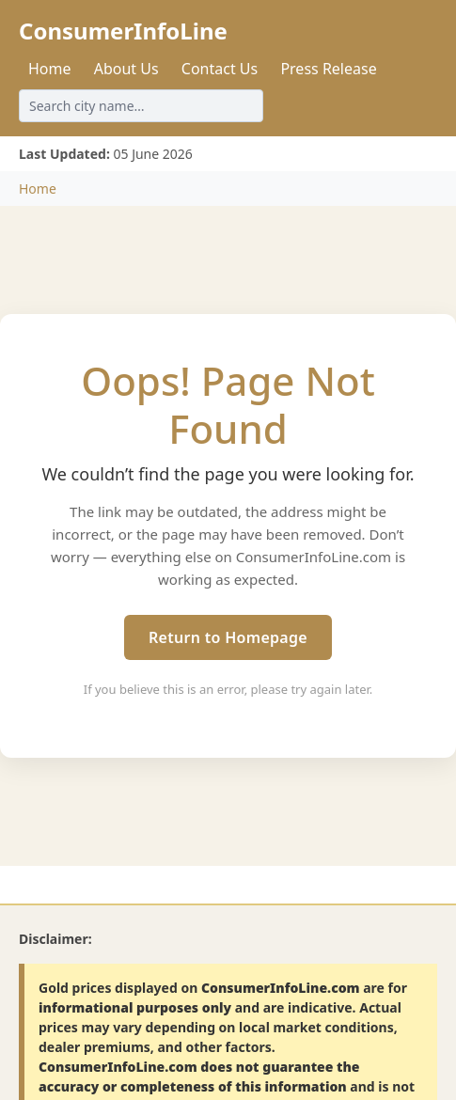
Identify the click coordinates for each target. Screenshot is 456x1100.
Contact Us (219, 68)
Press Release (328, 68)
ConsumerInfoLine (123, 30)
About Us (126, 68)
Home (49, 68)
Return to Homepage (228, 637)
